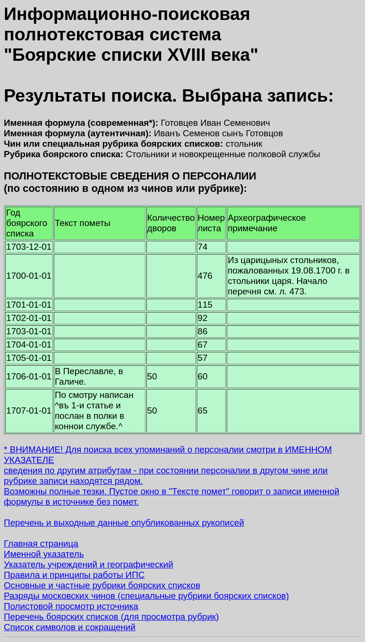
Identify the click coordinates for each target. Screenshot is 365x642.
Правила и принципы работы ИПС (74, 575)
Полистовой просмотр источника (71, 606)
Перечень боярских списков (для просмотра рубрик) (111, 617)
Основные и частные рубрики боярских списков (102, 585)
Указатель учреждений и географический (88, 564)
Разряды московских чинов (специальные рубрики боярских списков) (146, 596)
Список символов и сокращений (69, 627)
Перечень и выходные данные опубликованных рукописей (124, 523)
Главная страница (41, 543)
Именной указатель (44, 554)
